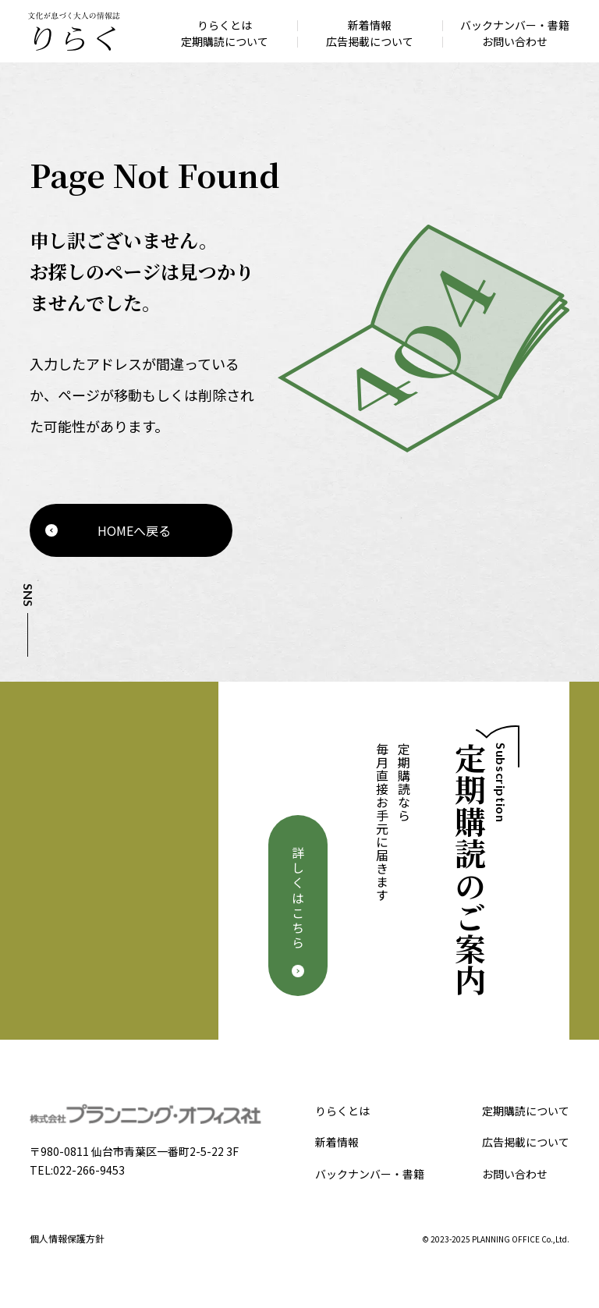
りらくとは (342, 1110)
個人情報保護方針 (67, 1238)
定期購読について (525, 1110)
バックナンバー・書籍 (369, 1174)
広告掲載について (525, 1142)
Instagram (26, 706)
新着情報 (337, 1142)
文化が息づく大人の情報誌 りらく (73, 31)
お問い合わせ (515, 1174)
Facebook (26, 678)
